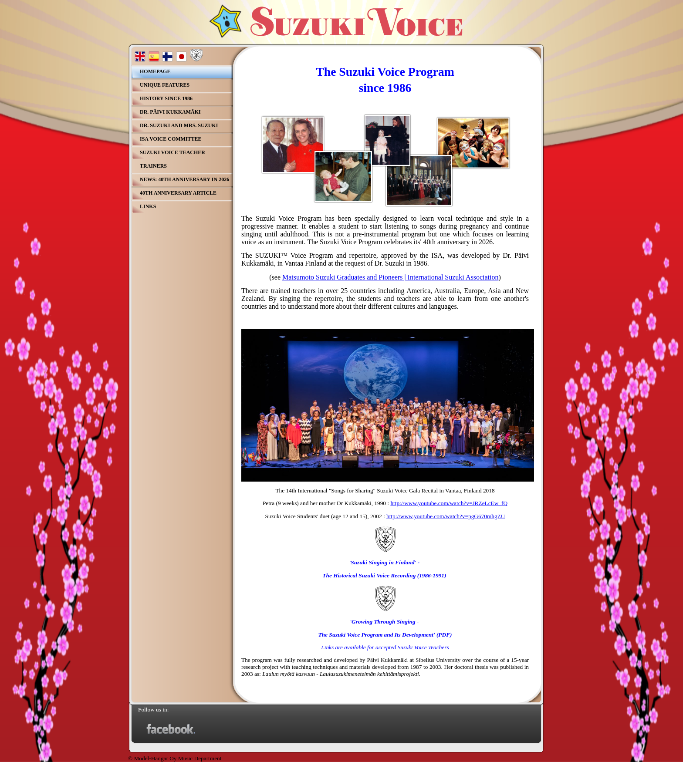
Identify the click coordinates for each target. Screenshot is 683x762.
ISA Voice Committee (171, 139)
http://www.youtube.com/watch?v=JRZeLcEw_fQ (448, 503)
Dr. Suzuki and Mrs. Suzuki (179, 125)
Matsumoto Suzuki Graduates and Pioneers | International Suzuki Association (390, 277)
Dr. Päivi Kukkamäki (170, 112)
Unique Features (164, 85)
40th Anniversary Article (178, 193)
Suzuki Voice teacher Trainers (172, 159)
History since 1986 (166, 98)
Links (148, 206)
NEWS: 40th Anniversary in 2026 (184, 179)
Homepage (155, 71)
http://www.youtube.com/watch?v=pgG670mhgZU (445, 516)
